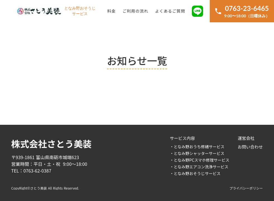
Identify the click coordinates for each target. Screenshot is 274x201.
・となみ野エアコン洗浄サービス (199, 167)
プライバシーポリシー (246, 188)
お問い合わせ (250, 147)
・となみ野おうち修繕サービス (197, 147)
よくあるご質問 (170, 11)
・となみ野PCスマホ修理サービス (199, 160)
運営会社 (246, 138)
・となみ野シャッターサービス (197, 153)
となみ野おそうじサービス (80, 11)
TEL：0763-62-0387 (31, 170)
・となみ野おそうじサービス (195, 173)
